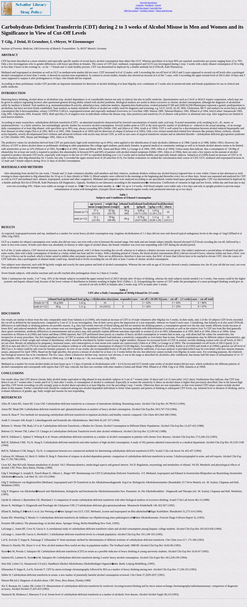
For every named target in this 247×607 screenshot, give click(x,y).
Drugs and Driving (164, 10)
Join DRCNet (156, 8)
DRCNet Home (142, 8)
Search (158, 5)
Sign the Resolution (148, 2)
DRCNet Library (131, 10)
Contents (140, 5)
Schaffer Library (147, 10)
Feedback (149, 5)
